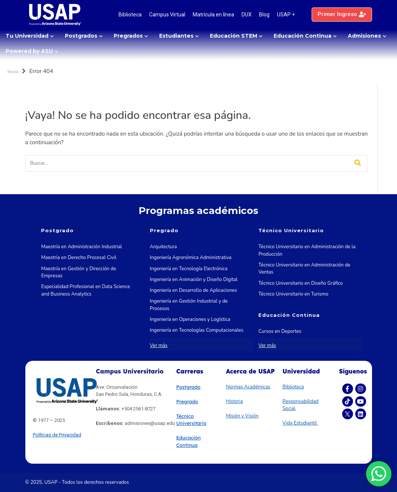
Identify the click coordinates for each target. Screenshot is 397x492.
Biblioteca (130, 15)
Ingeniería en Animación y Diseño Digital (193, 279)
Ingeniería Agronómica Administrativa (190, 257)
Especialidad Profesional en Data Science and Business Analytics (85, 290)
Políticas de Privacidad (57, 435)
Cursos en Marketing (280, 342)
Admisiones (364, 35)
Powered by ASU (29, 51)
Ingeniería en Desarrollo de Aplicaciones (193, 290)
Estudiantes (176, 35)
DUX (247, 15)
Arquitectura (163, 246)
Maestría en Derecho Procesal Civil (78, 257)
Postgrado (188, 387)
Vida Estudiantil (300, 423)
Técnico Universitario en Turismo (293, 294)
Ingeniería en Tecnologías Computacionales (196, 330)
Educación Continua (302, 35)
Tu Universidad (27, 35)
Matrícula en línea (213, 15)
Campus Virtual (167, 15)
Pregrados (128, 35)
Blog (264, 15)
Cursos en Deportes (279, 331)
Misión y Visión (242, 416)
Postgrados (81, 35)
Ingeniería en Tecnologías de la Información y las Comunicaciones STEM (198, 345)
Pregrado (187, 401)
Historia (234, 401)
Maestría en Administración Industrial (81, 246)
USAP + (286, 15)
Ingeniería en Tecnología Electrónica (188, 268)
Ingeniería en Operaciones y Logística (190, 319)
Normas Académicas (248, 387)
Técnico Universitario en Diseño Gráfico (300, 283)
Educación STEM (233, 35)
